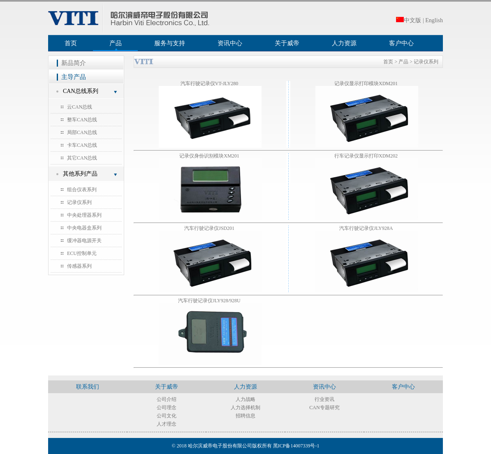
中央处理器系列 (84, 215)
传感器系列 (79, 266)
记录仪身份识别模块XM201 (209, 156)
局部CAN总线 (82, 132)
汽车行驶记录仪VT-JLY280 (210, 83)
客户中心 (401, 43)
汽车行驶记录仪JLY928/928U (209, 300)
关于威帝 (287, 43)
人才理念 (166, 424)
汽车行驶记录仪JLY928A (366, 228)
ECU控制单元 (82, 253)
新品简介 (73, 63)
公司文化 (166, 416)
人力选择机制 (245, 407)
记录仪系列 (79, 202)
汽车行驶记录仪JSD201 (210, 228)
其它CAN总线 (82, 158)
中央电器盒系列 (84, 228)
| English (433, 20)
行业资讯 (324, 399)
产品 (115, 43)
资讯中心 (230, 43)
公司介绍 (166, 399)
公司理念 (166, 407)
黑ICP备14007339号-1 (296, 446)
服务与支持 (169, 43)
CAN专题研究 (324, 407)
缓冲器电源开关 (84, 240)
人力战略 (245, 399)
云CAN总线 (79, 107)
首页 (71, 43)
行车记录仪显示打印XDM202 (366, 156)
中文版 (408, 20)
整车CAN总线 (82, 120)
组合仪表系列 (82, 189)
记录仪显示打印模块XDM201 (366, 83)
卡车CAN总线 (82, 145)
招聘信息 (245, 416)
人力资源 (344, 43)
